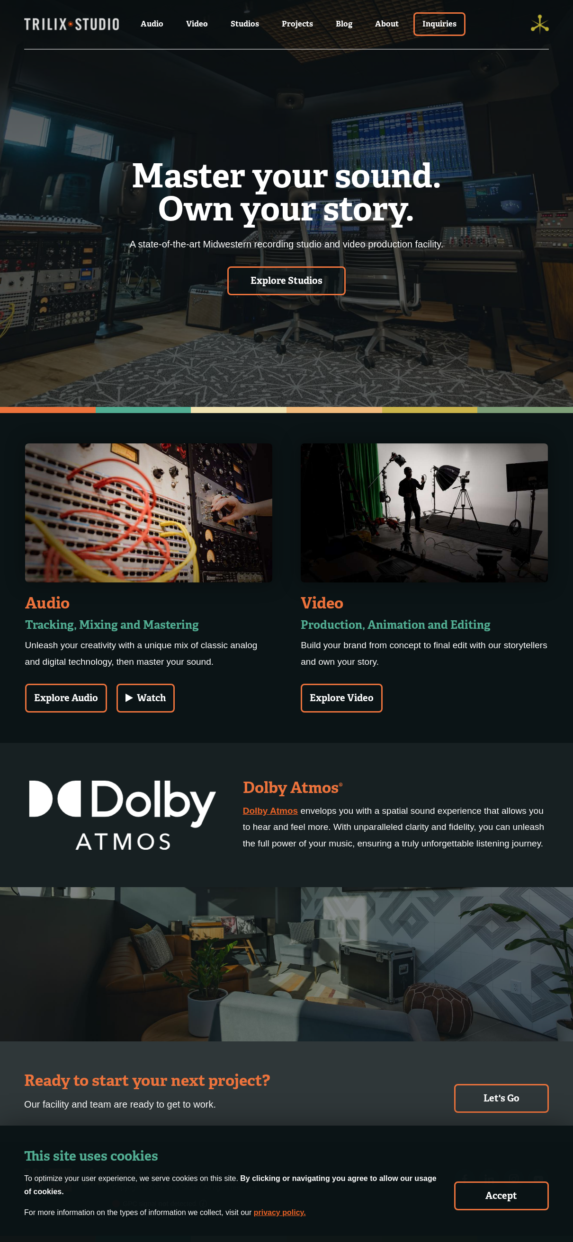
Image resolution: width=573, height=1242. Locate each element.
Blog (344, 24)
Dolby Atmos (270, 811)
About (387, 24)
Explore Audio (66, 698)
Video (197, 24)
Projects (297, 24)
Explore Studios (286, 280)
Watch (145, 698)
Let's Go (501, 1098)
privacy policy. (280, 1212)
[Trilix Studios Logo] (71, 24)
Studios (245, 24)
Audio (152, 24)
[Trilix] (540, 25)
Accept (501, 1195)
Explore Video (342, 698)
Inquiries (439, 24)
